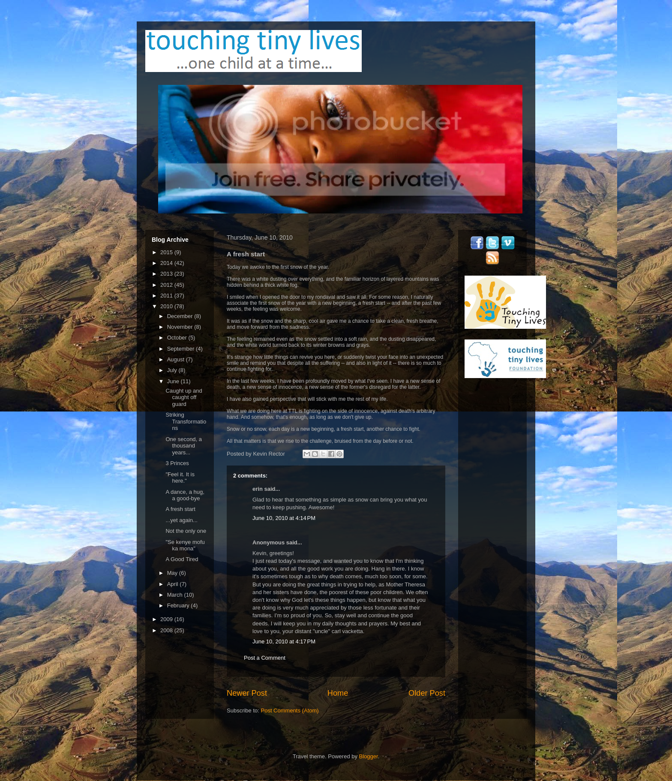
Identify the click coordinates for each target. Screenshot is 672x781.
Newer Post (247, 693)
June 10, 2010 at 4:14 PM (283, 518)
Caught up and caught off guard (183, 397)
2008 (167, 630)
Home (337, 693)
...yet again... (181, 520)
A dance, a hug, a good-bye (184, 495)
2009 (167, 619)
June (174, 381)
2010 (167, 306)
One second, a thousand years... (183, 446)
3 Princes (177, 463)
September (181, 348)
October (178, 337)
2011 (167, 295)
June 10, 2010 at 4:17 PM (283, 641)
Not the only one (185, 531)
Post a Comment (264, 658)
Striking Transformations (185, 421)
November (181, 327)
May (173, 573)
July (173, 370)
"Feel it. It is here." (179, 477)
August (176, 359)
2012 (167, 285)
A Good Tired (181, 559)
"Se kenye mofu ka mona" (184, 545)
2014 (167, 263)
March (175, 595)
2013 (167, 273)
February (179, 605)
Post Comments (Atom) (290, 710)
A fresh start (180, 509)
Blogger (368, 756)
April (173, 584)
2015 (167, 252)
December (181, 316)
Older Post (426, 693)
